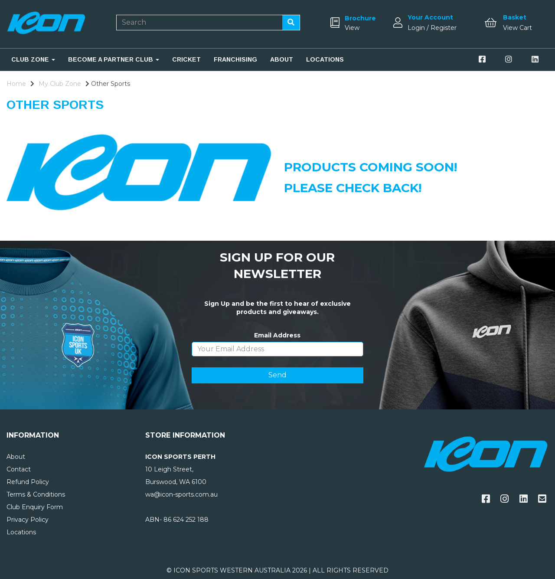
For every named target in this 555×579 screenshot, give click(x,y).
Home (16, 84)
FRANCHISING (235, 59)
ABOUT (281, 59)
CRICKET (186, 59)
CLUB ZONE (33, 59)
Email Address (277, 335)
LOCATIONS (325, 59)
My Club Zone (60, 84)
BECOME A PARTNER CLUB (113, 59)
